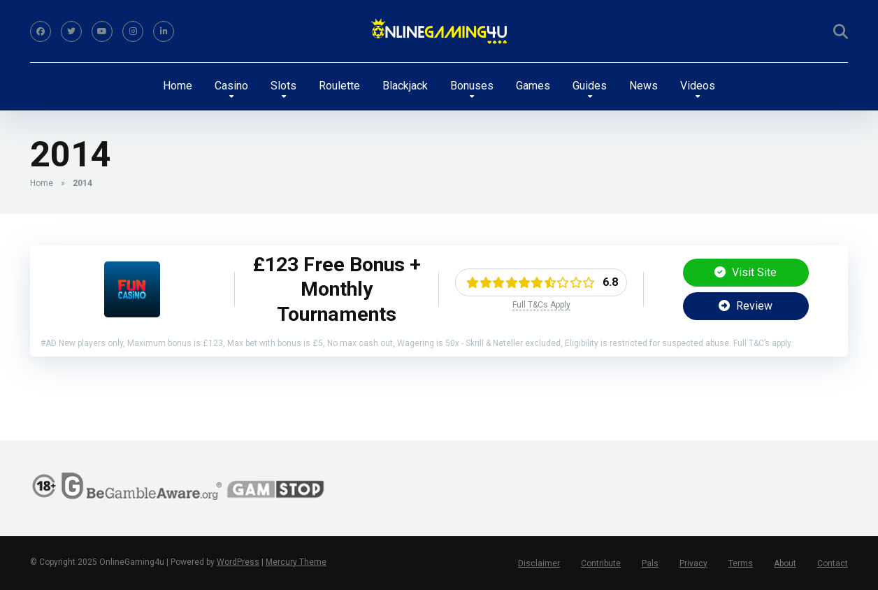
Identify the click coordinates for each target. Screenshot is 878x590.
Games (533, 85)
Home (177, 85)
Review (745, 305)
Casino (231, 85)
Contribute (601, 563)
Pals (650, 563)
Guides (590, 85)
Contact (832, 563)
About (785, 563)
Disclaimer (539, 563)
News (643, 85)
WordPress (238, 562)
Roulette (339, 85)
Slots (283, 85)
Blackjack (405, 85)
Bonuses (472, 85)
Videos (697, 85)
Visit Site (745, 272)
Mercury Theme (296, 562)
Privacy (693, 563)
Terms (740, 563)
